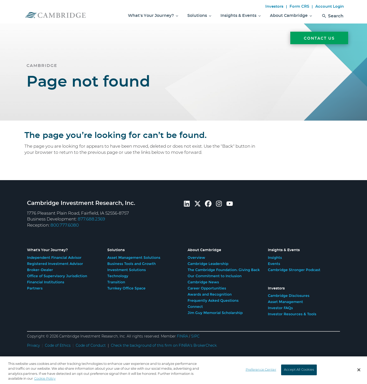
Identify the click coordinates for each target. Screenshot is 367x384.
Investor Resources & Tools (292, 314)
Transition (116, 282)
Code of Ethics (58, 345)
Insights (275, 257)
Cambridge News (203, 282)
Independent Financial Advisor (54, 257)
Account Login (329, 6)
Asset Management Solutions (133, 257)
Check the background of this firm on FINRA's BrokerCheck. (164, 345)
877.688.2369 (91, 219)
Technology (117, 276)
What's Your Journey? (153, 16)
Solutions (199, 16)
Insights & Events (240, 16)
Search (333, 17)
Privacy (33, 345)
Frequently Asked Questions (213, 300)
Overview (196, 257)
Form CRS (299, 6)
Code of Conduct (91, 345)
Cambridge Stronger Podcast (294, 269)
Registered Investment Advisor (55, 263)
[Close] (358, 370)
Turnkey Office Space (126, 288)
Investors (274, 6)
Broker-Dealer (40, 269)
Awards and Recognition (210, 294)
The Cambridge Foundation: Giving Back (224, 269)
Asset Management (285, 301)
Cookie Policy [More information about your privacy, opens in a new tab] (45, 379)
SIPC (195, 336)
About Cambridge (291, 16)
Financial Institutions (45, 282)
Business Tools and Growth (131, 263)
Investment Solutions (126, 269)
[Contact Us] (319, 133)
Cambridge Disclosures (288, 295)
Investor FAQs (280, 308)
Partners (35, 288)
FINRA (182, 336)
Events (274, 263)
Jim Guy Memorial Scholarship (215, 312)
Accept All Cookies (299, 370)
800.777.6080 (64, 225)
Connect (195, 306)
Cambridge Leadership (208, 263)
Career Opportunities (207, 288)
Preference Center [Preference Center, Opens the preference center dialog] (261, 370)
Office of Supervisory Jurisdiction (57, 276)
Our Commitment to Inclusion (215, 276)
